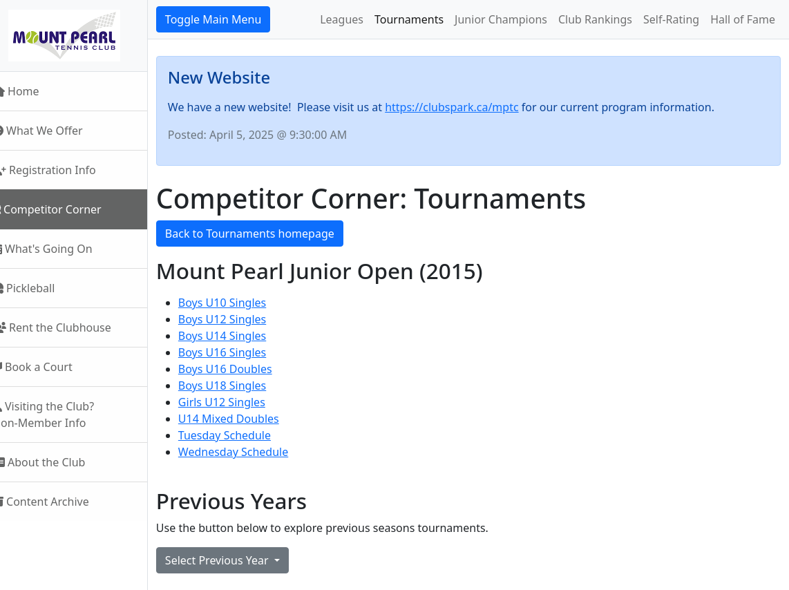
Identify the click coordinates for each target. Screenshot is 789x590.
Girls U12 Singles (240, 402)
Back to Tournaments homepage (268, 233)
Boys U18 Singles (241, 385)
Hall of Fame (742, 19)
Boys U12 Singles (241, 319)
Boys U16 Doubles (244, 369)
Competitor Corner (65, 209)
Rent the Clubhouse (70, 327)
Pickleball (42, 288)
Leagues (341, 19)
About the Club (57, 462)
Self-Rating (671, 19)
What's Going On (61, 248)
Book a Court (51, 366)
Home (34, 91)
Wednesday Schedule (252, 451)
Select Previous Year (237, 560)
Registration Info (63, 170)
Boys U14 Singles (241, 335)
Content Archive (59, 501)
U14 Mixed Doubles (247, 418)
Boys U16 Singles (241, 352)
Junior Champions (501, 19)
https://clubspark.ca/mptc (470, 107)
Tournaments (409, 19)
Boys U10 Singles (241, 302)
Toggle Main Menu (232, 19)
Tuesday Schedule (243, 435)
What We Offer (56, 130)
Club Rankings (595, 19)
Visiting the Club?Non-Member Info (62, 414)
